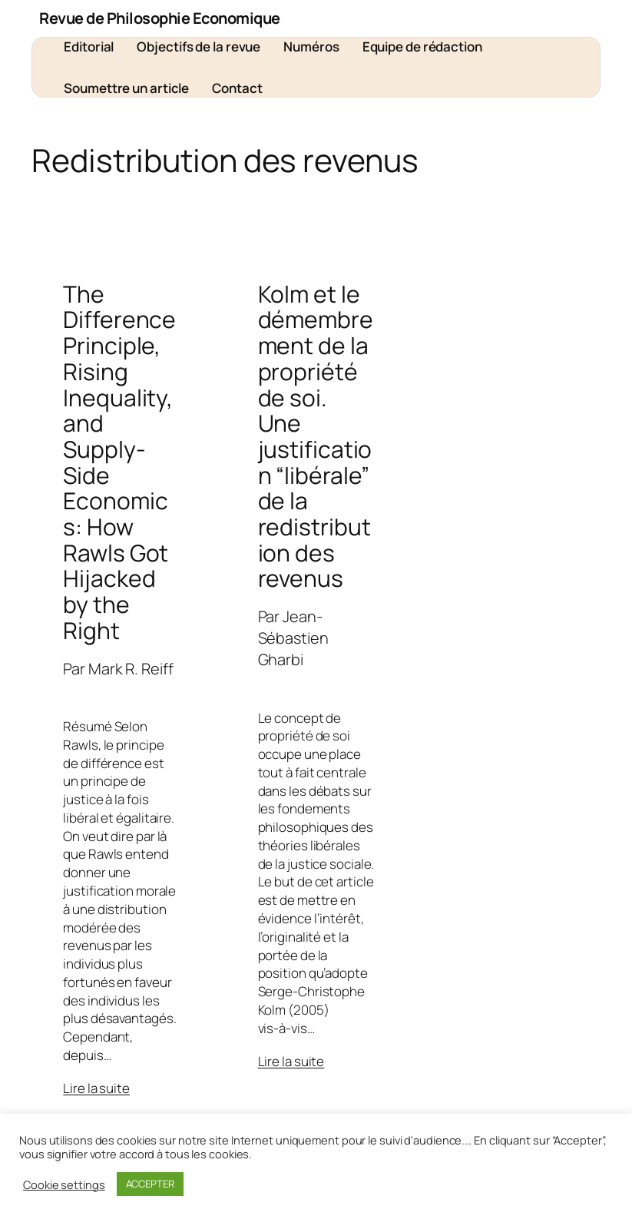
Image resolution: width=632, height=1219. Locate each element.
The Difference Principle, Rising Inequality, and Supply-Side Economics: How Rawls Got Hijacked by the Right (119, 462)
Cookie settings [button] (64, 1184)
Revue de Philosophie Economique (159, 18)
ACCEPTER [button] (150, 1184)
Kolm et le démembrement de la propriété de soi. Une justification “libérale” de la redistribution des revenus (315, 436)
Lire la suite (96, 1088)
